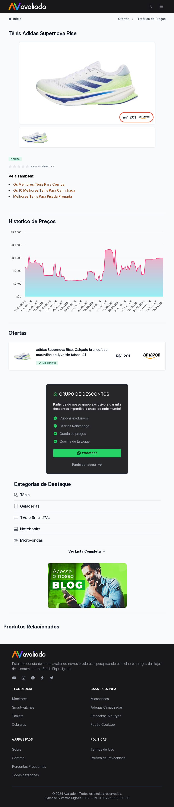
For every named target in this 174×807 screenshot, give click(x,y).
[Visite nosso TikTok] (42, 678)
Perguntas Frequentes (29, 766)
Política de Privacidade (108, 758)
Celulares (19, 724)
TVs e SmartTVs (32, 517)
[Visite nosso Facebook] (33, 678)
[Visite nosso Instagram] (23, 678)
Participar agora (87, 465)
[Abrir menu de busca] (150, 6)
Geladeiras (26, 506)
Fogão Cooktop (103, 724)
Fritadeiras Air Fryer (106, 716)
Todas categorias (25, 775)
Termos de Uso (102, 749)
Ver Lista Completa (87, 551)
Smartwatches (23, 707)
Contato (18, 758)
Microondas (100, 699)
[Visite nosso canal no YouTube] (14, 678)
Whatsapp (87, 453)
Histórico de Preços (151, 19)
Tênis (22, 495)
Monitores (20, 699)
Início (15, 19)
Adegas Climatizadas (107, 707)
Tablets (17, 716)
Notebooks (27, 529)
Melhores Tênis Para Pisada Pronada (42, 196)
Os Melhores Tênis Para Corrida (38, 184)
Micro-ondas (28, 540)
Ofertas (123, 19)
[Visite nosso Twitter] (52, 678)
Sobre (16, 749)
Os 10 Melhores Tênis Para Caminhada (44, 190)
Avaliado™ (71, 793)
